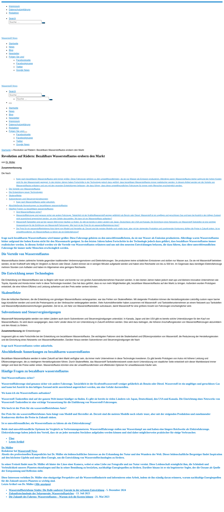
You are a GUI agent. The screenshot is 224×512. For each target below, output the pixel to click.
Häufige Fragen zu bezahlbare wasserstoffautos (31, 209)
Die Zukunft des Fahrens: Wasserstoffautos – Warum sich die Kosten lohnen (51, 496)
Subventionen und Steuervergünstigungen (28, 199)
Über (11, 438)
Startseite (6, 150)
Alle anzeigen (42, 484)
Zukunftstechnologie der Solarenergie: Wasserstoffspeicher (41, 493)
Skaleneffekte (15, 195)
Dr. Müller (10, 162)
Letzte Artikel (16, 441)
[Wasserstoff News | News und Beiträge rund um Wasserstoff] (6, 34)
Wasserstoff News (27, 450)
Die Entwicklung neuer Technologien (26, 192)
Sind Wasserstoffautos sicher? (29, 212)
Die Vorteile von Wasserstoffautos (24, 189)
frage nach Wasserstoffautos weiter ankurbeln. (35, 202)
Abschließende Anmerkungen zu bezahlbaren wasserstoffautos (38, 205)
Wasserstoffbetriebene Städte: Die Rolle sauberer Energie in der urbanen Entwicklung (56, 490)
